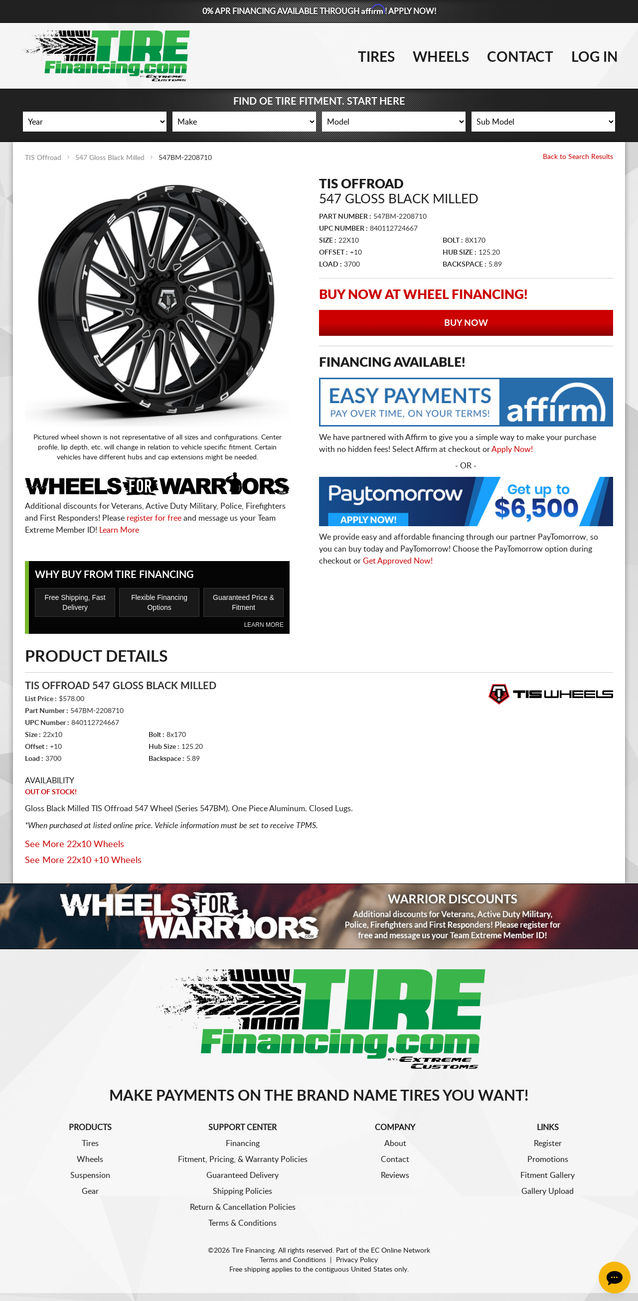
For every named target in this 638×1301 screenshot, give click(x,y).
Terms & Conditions (242, 1223)
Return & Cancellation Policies (243, 1207)
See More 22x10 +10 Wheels (83, 860)
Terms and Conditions (293, 1260)
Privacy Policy (357, 1260)
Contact (520, 57)
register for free (154, 518)
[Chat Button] (615, 1278)
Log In (594, 57)
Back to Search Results (578, 156)
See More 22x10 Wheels (74, 844)
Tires (376, 57)
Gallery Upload (547, 1191)
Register (548, 1144)
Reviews (395, 1175)
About (395, 1144)
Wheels (441, 57)
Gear (90, 1191)
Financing (243, 1144)
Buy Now (466, 323)
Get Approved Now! (398, 561)
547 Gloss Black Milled (110, 157)
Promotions (547, 1159)
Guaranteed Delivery (242, 1175)
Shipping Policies (242, 1191)
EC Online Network (400, 1250)
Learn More (119, 530)
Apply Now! (512, 449)
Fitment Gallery (547, 1175)
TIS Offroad (43, 157)
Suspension (90, 1175)
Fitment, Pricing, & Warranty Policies (243, 1159)
